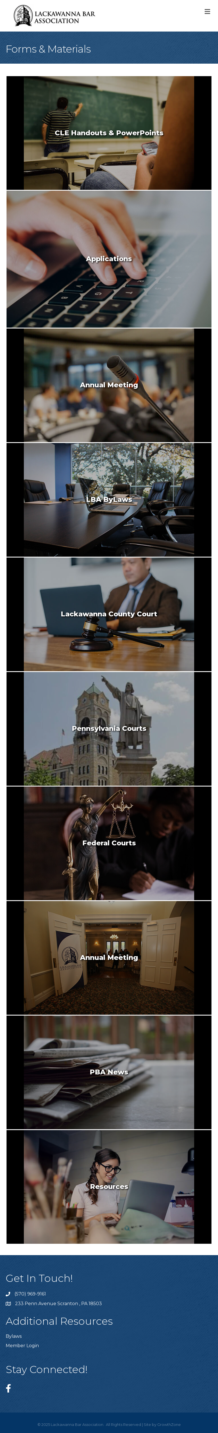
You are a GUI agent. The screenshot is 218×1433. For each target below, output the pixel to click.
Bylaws (14, 1336)
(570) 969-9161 (30, 1294)
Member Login (22, 1345)
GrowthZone (169, 1424)
